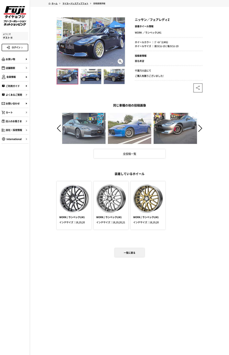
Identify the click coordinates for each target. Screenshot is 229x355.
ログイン (18, 47)
